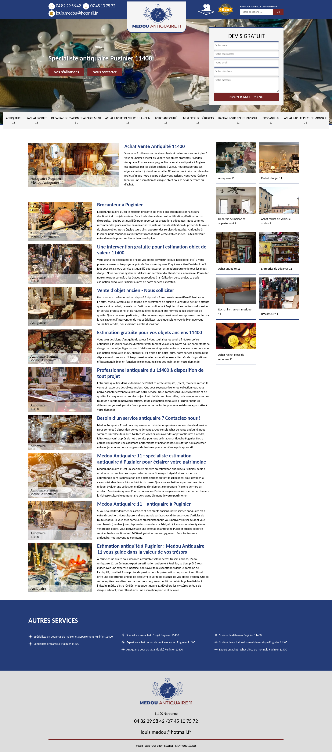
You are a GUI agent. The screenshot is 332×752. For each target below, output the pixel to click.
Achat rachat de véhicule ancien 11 (127, 120)
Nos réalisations (66, 72)
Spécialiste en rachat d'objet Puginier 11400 (152, 635)
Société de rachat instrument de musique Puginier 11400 (253, 642)
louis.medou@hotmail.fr (73, 13)
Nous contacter (105, 72)
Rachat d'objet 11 (36, 120)
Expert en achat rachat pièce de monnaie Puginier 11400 (253, 649)
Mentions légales (185, 745)
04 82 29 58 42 (64, 6)
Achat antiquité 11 (166, 120)
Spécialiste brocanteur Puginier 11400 (56, 644)
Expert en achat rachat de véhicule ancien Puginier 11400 (160, 642)
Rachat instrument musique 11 (237, 120)
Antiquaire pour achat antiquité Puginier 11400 (154, 649)
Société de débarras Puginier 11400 (240, 635)
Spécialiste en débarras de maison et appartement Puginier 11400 (73, 636)
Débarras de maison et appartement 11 (76, 120)
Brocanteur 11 (271, 120)
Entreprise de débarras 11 (198, 120)
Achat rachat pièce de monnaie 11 (305, 120)
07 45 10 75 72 (99, 6)
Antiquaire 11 (13, 120)
